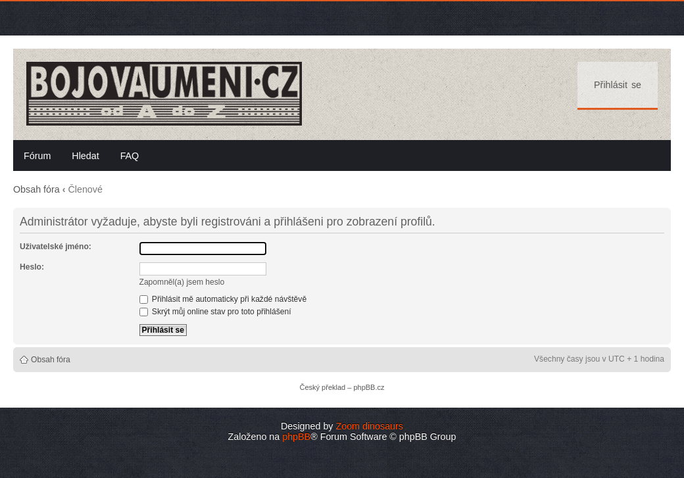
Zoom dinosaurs (369, 426)
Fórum (37, 156)
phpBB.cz (368, 387)
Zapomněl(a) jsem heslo (182, 282)
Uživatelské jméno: (55, 246)
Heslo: (32, 267)
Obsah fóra (36, 189)
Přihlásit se (617, 85)
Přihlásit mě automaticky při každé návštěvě (223, 299)
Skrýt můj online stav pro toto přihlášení (215, 311)
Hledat (85, 156)
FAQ (129, 156)
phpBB (296, 436)
